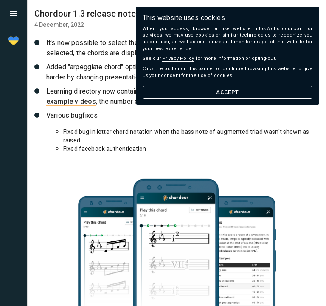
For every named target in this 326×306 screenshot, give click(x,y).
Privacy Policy (178, 58)
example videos (71, 101)
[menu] (13, 13)
